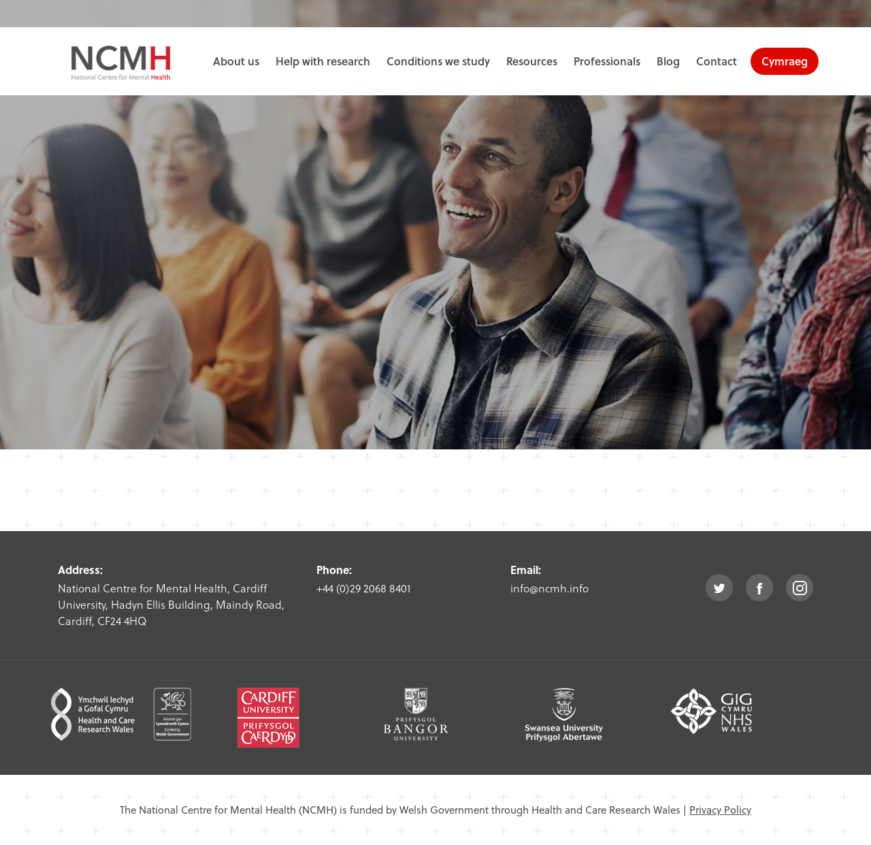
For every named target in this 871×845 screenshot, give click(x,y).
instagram (799, 587)
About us (236, 61)
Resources (531, 61)
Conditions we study (438, 61)
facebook (759, 587)
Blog (668, 61)
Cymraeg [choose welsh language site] (784, 61)
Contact (716, 61)
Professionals (607, 61)
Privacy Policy (720, 809)
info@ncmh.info (549, 588)
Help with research (323, 61)
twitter (719, 587)
